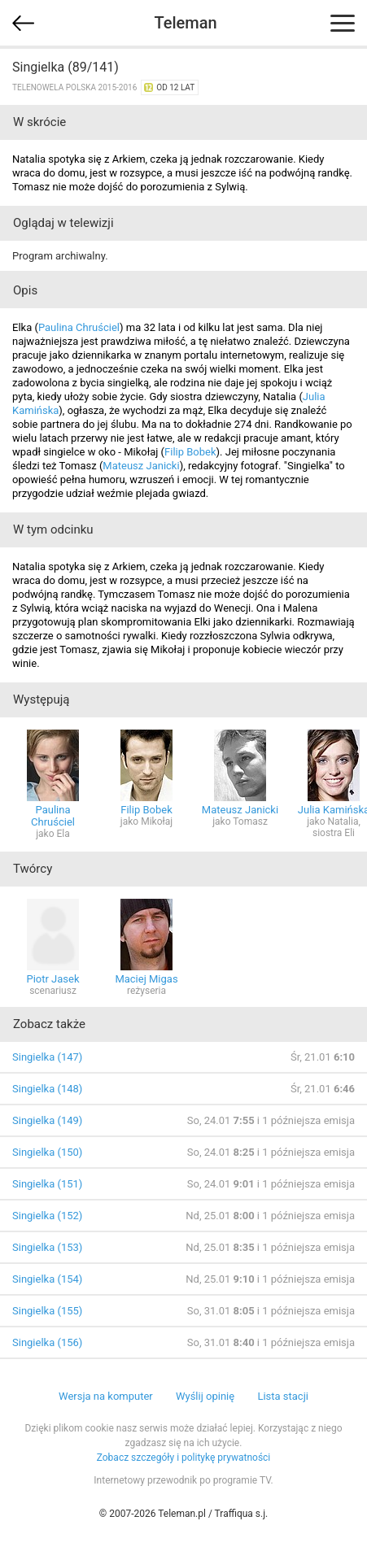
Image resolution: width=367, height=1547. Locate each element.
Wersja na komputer (106, 1396)
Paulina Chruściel (79, 327)
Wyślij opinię (205, 1396)
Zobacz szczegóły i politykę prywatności (184, 1457)
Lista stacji (282, 1396)
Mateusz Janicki (141, 466)
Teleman (185, 23)
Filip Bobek (190, 452)
